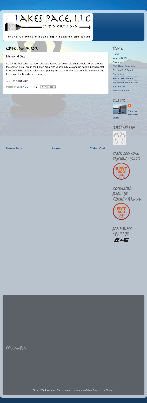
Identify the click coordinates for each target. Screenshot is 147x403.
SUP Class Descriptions (125, 66)
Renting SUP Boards (123, 70)
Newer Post (14, 148)
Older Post (97, 148)
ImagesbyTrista (84, 390)
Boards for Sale (121, 90)
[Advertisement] (55, 120)
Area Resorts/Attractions (125, 82)
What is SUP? (120, 58)
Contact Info (119, 74)
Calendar (117, 62)
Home (56, 148)
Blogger (110, 390)
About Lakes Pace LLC (124, 78)
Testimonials (119, 86)
